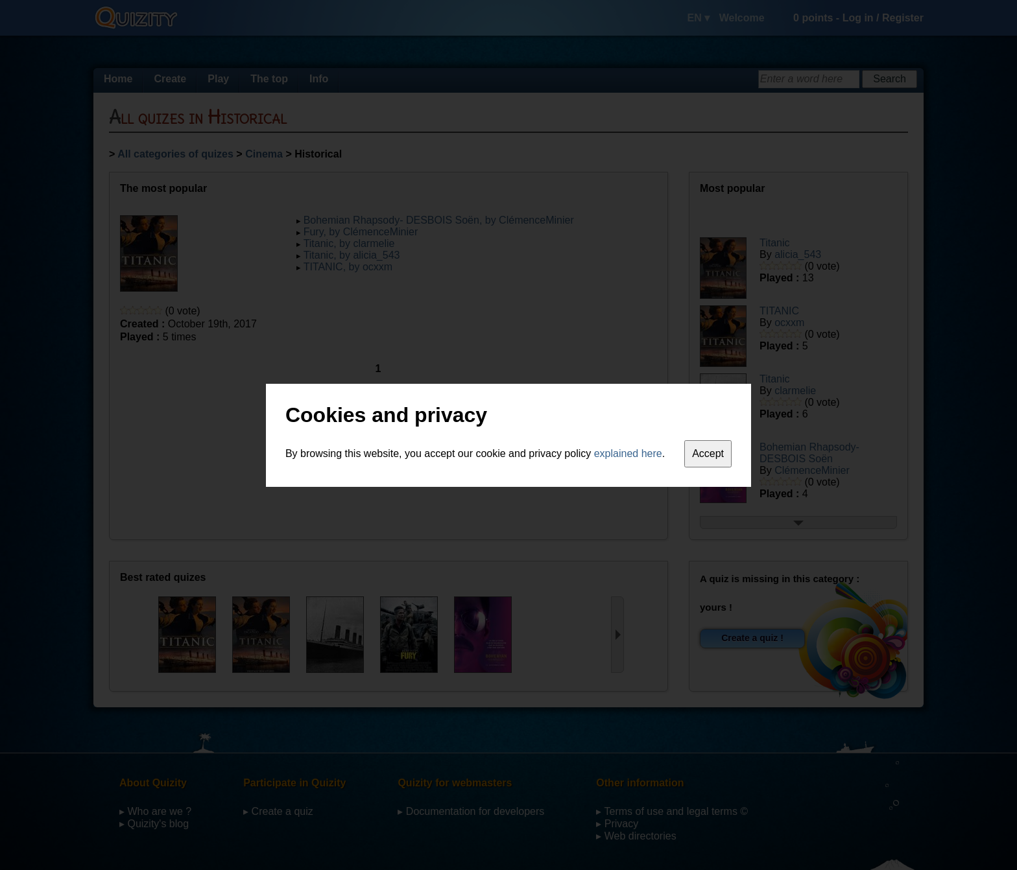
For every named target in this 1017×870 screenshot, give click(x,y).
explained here (628, 453)
